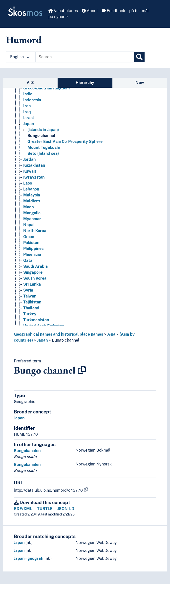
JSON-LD (65, 508)
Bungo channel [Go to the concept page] (41, 135)
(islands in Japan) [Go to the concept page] (43, 129)
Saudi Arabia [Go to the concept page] (35, 266)
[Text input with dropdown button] (84, 57)
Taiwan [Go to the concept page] (29, 296)
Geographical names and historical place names (58, 334)
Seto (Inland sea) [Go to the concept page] (43, 153)
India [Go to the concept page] (27, 94)
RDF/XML (23, 508)
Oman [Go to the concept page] (28, 236)
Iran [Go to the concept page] (27, 106)
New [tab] (139, 82)
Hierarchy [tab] (85, 82)
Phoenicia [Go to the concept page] (32, 254)
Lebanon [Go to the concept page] (31, 189)
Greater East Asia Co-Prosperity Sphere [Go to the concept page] (65, 141)
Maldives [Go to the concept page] (31, 201)
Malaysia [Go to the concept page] (31, 195)
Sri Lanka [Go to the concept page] (32, 284)
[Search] (139, 57)
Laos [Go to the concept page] (27, 183)
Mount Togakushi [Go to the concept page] (43, 147)
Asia (111, 334)
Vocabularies (63, 10)
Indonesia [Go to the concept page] (32, 100)
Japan (42, 340)
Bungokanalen (27, 450)
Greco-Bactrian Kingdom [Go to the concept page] (46, 88)
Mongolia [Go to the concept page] (32, 213)
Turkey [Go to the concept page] (29, 314)
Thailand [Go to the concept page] (31, 308)
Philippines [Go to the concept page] (33, 248)
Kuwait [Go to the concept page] (29, 171)
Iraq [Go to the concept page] (27, 111)
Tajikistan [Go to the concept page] (32, 302)
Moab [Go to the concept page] (28, 207)
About (90, 10)
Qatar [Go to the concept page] (28, 260)
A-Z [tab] (30, 82)
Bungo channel (65, 340)
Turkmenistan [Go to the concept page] (36, 320)
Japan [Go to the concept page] (28, 123)
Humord (24, 39)
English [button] (19, 56)
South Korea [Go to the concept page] (34, 278)
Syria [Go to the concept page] (28, 290)
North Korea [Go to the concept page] (34, 230)
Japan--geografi (28, 558)
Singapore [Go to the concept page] (32, 272)
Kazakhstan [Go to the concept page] (34, 165)
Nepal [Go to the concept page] (29, 224)
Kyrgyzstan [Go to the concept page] (33, 177)
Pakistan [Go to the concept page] (31, 242)
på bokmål (139, 10)
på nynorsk (58, 16)
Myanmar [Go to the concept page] (32, 219)
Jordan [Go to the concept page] (29, 159)
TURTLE (44, 508)
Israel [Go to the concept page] (28, 117)
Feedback (113, 10)
